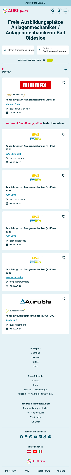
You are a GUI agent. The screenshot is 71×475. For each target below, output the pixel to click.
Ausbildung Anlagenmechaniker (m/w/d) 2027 (31, 315)
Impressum (10, 471)
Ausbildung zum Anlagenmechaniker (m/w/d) (30, 99)
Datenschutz (44, 471)
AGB (27, 471)
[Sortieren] (65, 70)
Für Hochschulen (35, 412)
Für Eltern (35, 421)
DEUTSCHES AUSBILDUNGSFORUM (35, 394)
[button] (66, 11)
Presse (35, 380)
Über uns (35, 353)
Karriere (35, 357)
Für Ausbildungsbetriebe (35, 408)
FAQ (35, 366)
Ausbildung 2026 (35, 3)
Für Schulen (35, 417)
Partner (35, 362)
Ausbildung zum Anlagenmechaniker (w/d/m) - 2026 (31, 148)
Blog (35, 385)
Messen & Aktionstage (35, 389)
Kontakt (61, 471)
